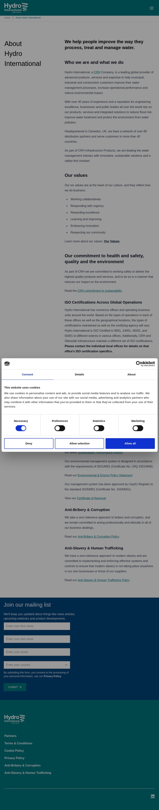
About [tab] (131, 374)
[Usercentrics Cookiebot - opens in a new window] (138, 364)
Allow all (130, 443)
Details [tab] (79, 374)
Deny (28, 443)
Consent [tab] (27, 374)
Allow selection (79, 443)
